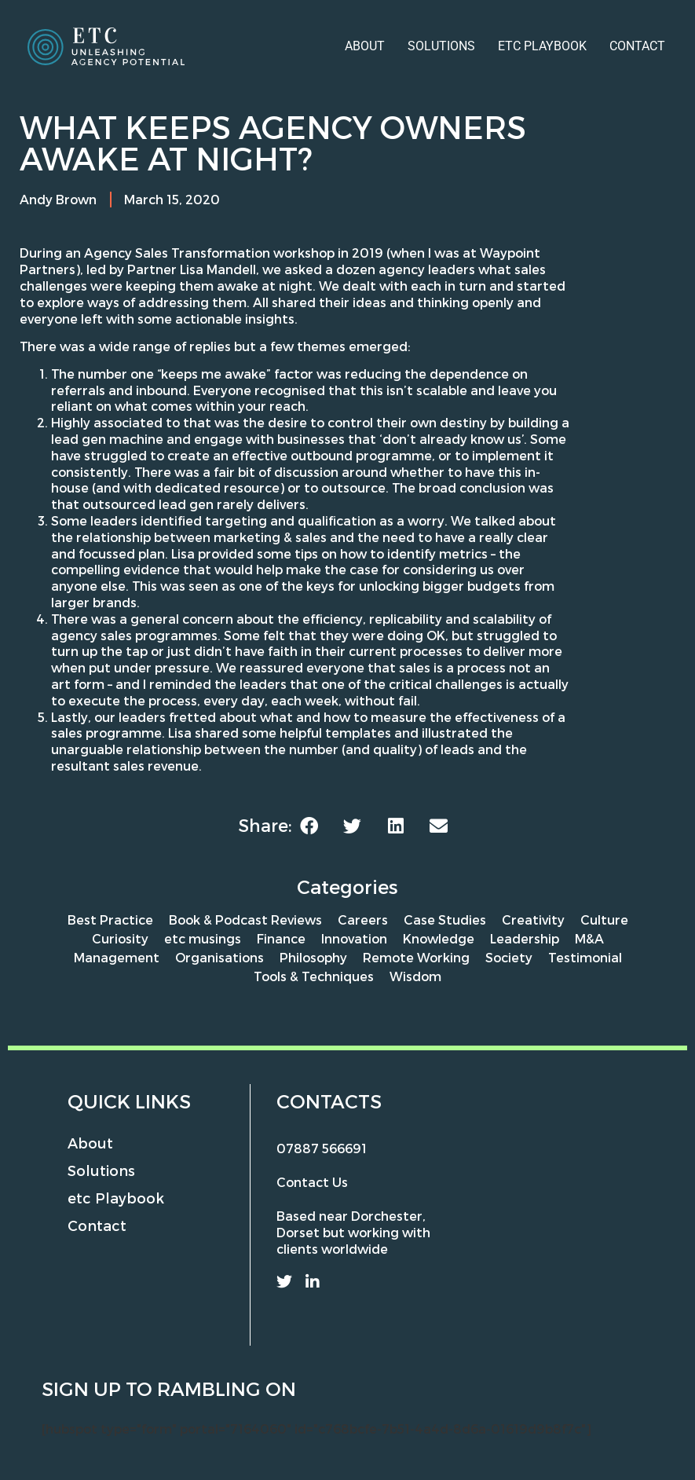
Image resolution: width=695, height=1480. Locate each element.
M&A (589, 938)
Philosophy (313, 957)
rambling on (226, 1388)
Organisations (219, 957)
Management (116, 957)
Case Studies (445, 919)
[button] (309, 826)
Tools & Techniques (314, 976)
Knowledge (438, 938)
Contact (637, 45)
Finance (281, 938)
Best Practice (110, 919)
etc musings (202, 938)
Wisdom (415, 976)
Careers (363, 919)
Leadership (524, 938)
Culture (604, 919)
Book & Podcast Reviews (245, 919)
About (365, 45)
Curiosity (120, 938)
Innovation (354, 938)
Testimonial (585, 957)
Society (508, 957)
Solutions (441, 45)
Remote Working (416, 957)
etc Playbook (542, 45)
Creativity (533, 919)
